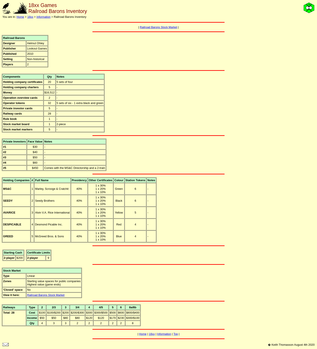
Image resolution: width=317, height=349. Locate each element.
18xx (30, 16)
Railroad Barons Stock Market (158, 27)
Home (20, 16)
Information (44, 16)
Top (175, 334)
